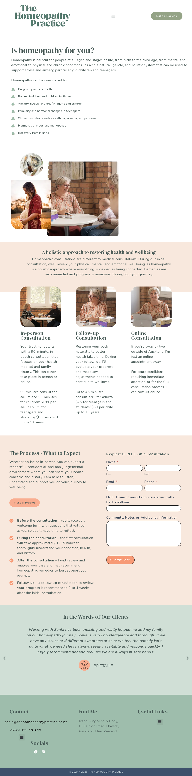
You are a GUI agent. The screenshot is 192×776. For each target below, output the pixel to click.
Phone (151, 482)
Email (112, 482)
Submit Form (120, 560)
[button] (113, 16)
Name (112, 462)
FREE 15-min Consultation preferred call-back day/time (140, 499)
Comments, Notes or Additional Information (142, 517)
